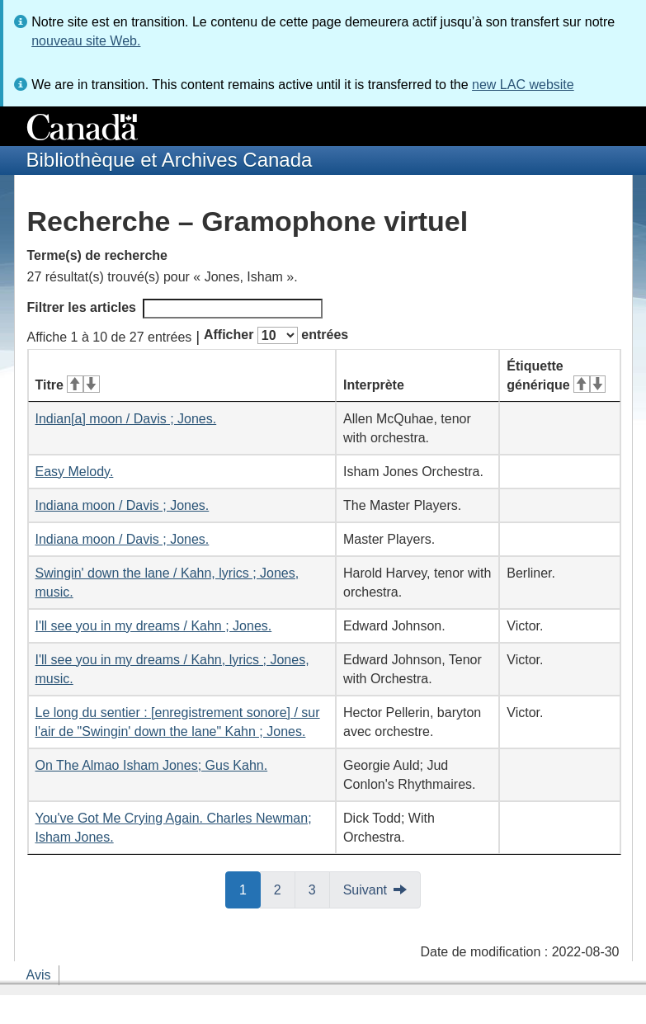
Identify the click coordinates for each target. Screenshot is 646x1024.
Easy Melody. (74, 472)
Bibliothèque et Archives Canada (169, 160)
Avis (38, 975)
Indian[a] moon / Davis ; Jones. (126, 419)
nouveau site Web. (85, 41)
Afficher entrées (276, 335)
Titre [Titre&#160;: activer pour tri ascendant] (67, 385)
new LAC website (523, 85)
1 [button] (250, 888)
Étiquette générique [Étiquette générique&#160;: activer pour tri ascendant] (556, 375)
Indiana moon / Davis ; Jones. (122, 505)
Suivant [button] (365, 890)
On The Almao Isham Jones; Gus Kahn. (151, 765)
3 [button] (319, 888)
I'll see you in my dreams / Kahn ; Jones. (153, 626)
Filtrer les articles (175, 309)
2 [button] (284, 888)
